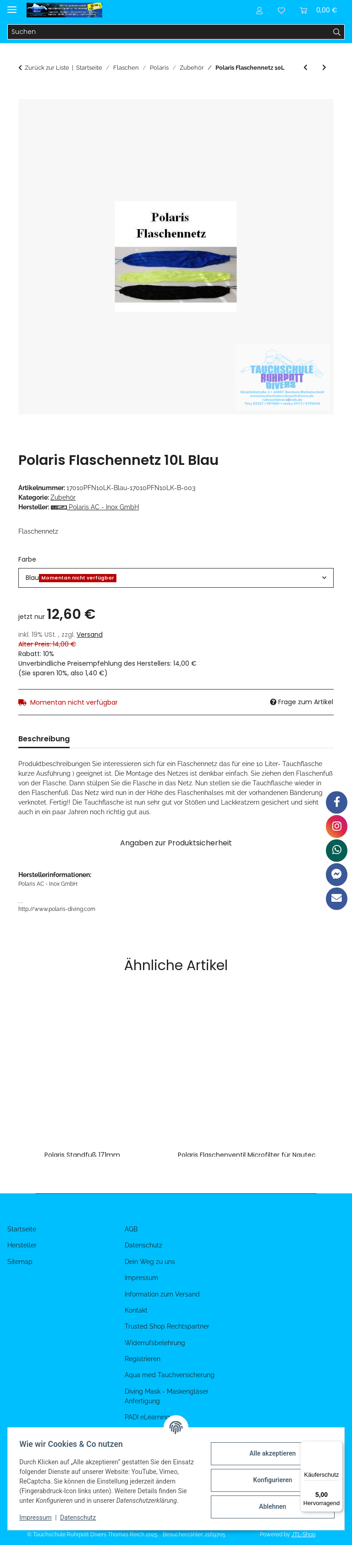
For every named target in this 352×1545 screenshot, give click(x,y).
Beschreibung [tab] (44, 739)
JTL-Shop (303, 1534)
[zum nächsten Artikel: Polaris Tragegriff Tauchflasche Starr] (324, 67)
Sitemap (20, 1261)
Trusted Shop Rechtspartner (167, 1326)
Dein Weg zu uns (150, 1261)
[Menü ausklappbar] (11, 5)
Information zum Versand (162, 1294)
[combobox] (176, 578)
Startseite (21, 1229)
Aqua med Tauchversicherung (169, 1375)
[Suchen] (168, 32)
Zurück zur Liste (47, 67)
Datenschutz (81, 1517)
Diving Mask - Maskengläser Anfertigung (167, 1396)
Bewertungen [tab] (109, 739)
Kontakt (136, 1310)
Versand (90, 634)
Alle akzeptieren (269, 1448)
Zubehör (63, 497)
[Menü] (337, 1446)
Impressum (38, 1517)
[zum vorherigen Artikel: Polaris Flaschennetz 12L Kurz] (305, 67)
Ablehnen (269, 1502)
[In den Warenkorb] (25, 94)
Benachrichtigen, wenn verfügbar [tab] (212, 739)
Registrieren (142, 1359)
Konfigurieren (269, 1475)
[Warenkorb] (318, 10)
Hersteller (22, 1245)
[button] (259, 10)
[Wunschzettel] (281, 10)
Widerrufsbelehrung (155, 1342)
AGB (131, 1229)
